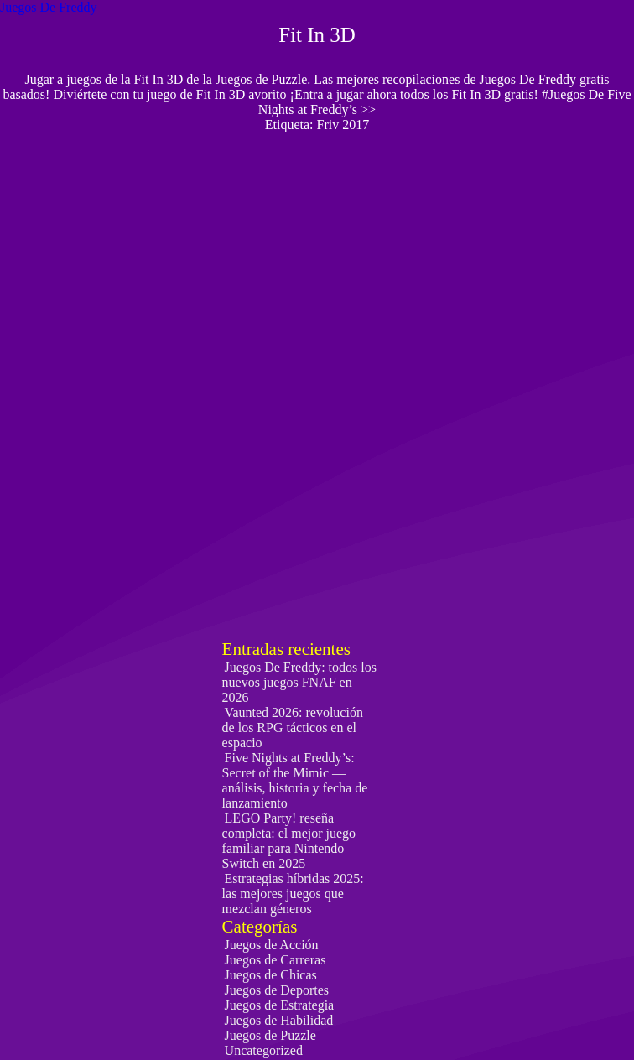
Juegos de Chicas (271, 975)
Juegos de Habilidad (279, 1020)
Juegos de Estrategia (280, 1005)
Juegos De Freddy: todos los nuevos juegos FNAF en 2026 (299, 682)
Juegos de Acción (272, 945)
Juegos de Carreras (275, 960)
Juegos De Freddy (48, 7)
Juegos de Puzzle (270, 1035)
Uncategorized (264, 1050)
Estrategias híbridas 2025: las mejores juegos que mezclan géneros (293, 893)
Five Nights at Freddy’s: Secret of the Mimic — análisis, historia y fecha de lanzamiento (295, 780)
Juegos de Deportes (277, 990)
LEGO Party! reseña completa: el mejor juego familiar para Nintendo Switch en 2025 (289, 840)
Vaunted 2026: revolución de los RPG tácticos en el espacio (292, 727)
